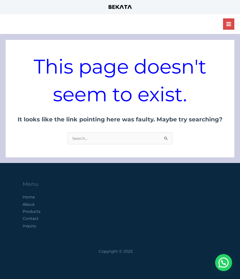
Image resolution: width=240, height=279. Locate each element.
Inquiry (29, 226)
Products (31, 211)
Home (29, 197)
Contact (30, 218)
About (29, 204)
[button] (223, 262)
